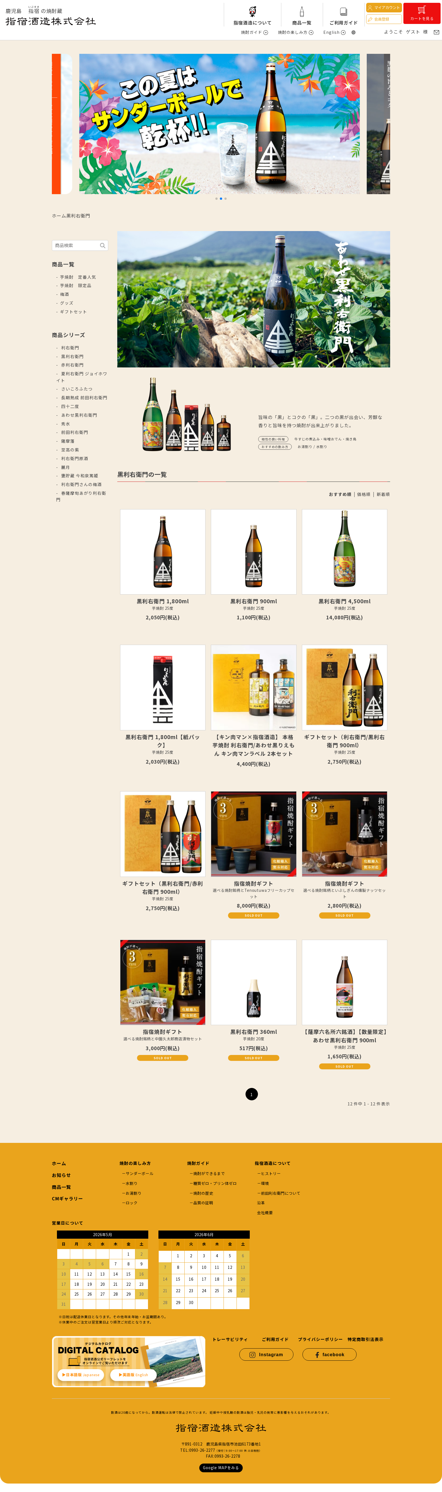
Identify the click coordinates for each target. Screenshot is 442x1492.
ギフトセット (73, 311)
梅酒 (64, 294)
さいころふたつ (76, 389)
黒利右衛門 (78, 215)
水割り (132, 1183)
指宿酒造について (252, 22)
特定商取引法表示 (366, 1339)
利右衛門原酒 (74, 458)
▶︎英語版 (134, 1374)
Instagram (266, 1355)
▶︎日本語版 (81, 1374)
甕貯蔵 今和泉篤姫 (79, 475)
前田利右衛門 (74, 432)
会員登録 (378, 19)
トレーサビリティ (230, 1339)
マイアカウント (383, 8)
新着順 (383, 494)
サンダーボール (139, 1173)
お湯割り (134, 1193)
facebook (329, 1355)
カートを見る (422, 13)
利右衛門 (69, 348)
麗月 (65, 467)
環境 (265, 1183)
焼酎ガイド (251, 32)
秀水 (65, 424)
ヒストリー (271, 1173)
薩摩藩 (67, 441)
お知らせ (61, 1175)
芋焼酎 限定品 (76, 285)
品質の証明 (203, 1202)
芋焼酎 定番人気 (78, 277)
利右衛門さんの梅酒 (81, 484)
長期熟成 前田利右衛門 (83, 397)
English (331, 32)
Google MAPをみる (221, 1467)
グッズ (67, 303)
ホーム (59, 215)
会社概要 (265, 1212)
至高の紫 (69, 450)
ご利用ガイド (344, 22)
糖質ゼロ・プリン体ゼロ (215, 1183)
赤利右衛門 (72, 365)
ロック (132, 1202)
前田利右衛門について (280, 1193)
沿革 (261, 1202)
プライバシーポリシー (320, 1339)
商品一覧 (301, 22)
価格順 (364, 494)
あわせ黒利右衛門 (78, 415)
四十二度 (69, 406)
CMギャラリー (67, 1198)
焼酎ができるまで (209, 1173)
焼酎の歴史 (203, 1193)
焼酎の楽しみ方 (293, 32)
